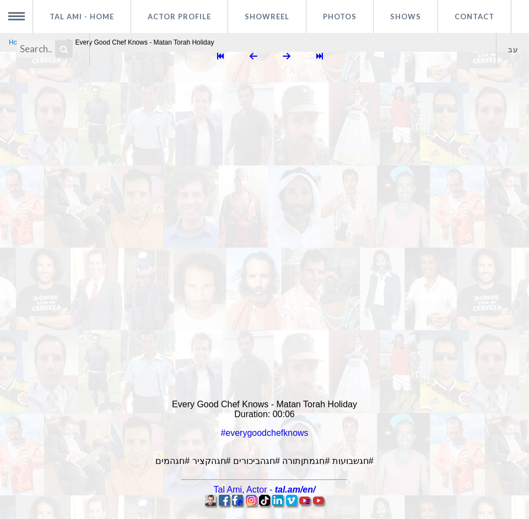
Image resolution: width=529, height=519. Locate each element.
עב (513, 49)
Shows (405, 16)
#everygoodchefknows (264, 433)
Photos (340, 16)
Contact (474, 16)
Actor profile (179, 16)
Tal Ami (82, 16)
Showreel (267, 16)
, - (265, 489)
